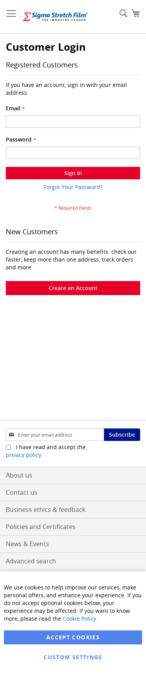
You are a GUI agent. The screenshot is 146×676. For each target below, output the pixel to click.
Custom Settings (73, 657)
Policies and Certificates (41, 526)
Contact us (21, 492)
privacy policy (23, 454)
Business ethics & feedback (45, 509)
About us (19, 475)
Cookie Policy (79, 618)
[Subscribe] (122, 434)
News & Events (27, 544)
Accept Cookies (73, 637)
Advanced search (31, 561)
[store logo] (55, 16)
